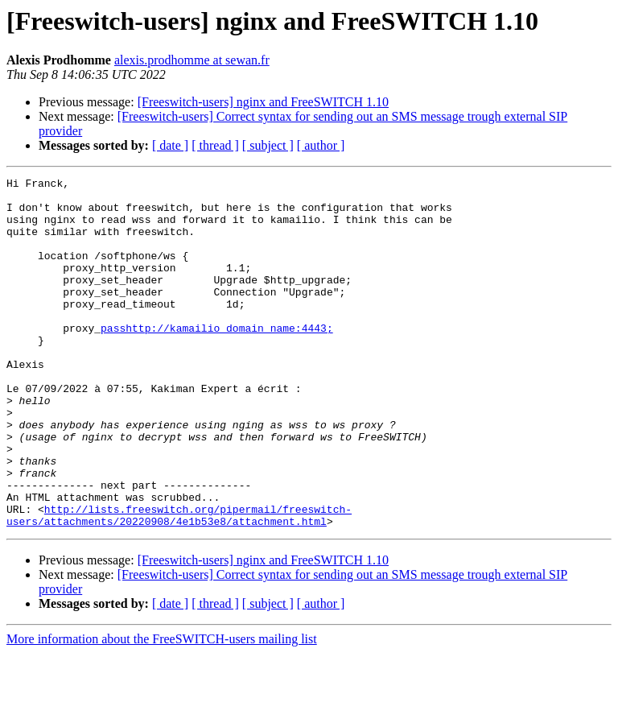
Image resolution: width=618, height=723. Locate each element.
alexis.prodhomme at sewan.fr (192, 60)
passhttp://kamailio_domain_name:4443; (217, 359)
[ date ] (170, 145)
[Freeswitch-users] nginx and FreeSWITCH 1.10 (263, 102)
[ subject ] (268, 145)
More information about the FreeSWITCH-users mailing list (161, 709)
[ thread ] (215, 145)
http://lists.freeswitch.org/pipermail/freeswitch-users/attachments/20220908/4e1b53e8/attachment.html (179, 583)
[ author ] (321, 145)
